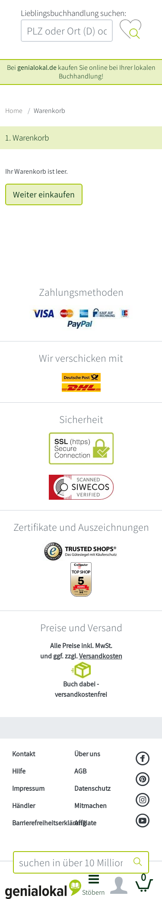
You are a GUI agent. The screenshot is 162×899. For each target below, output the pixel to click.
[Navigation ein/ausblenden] (118, 885)
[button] (94, 887)
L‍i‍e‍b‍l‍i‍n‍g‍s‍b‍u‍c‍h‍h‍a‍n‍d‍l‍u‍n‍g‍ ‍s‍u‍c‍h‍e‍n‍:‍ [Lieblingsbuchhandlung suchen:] (73, 13)
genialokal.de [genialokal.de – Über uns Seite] (37, 67)
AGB (80, 771)
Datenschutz (92, 788)
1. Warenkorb (27, 137)
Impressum (28, 788)
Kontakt (23, 753)
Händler (23, 805)
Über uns (87, 753)
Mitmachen (90, 805)
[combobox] (71, 862)
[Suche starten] (137, 862)
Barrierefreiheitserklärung (39, 822)
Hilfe (18, 771)
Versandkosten (100, 656)
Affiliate (85, 822)
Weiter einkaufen (44, 194)
